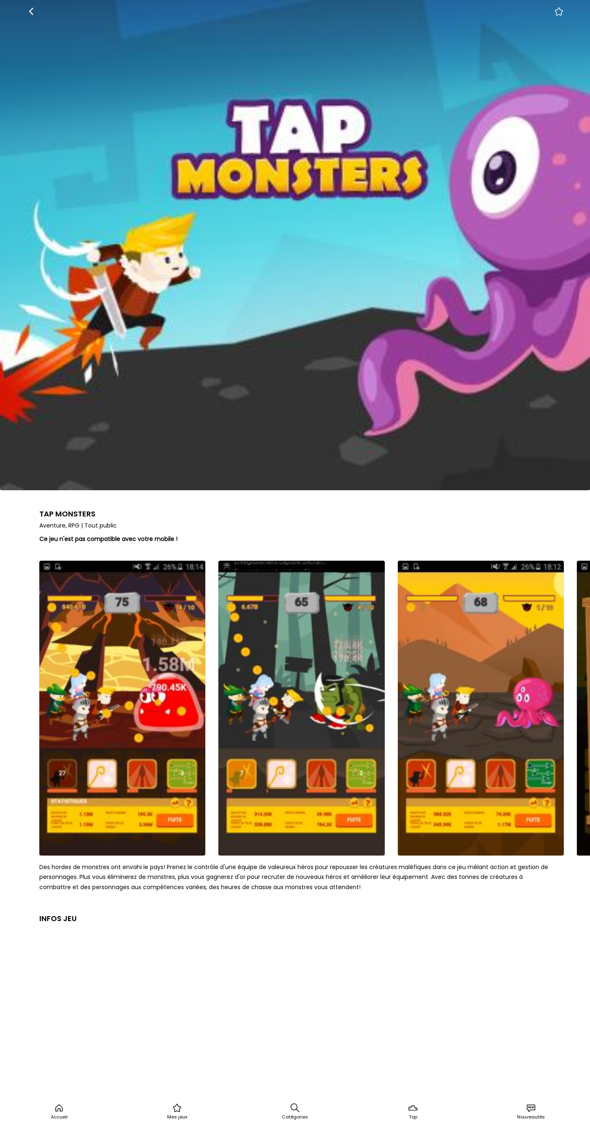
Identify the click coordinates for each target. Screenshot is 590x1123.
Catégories (295, 1111)
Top (413, 1111)
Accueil (59, 1111)
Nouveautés (531, 1111)
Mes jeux (177, 1111)
